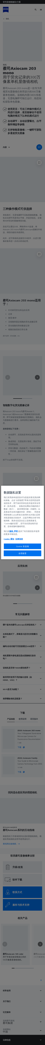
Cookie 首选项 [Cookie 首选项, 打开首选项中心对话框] (22, 546)
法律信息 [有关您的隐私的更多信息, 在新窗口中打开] (19, 538)
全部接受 (22, 553)
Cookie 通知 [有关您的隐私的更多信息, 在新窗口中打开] (9, 538)
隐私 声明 (13, 531)
